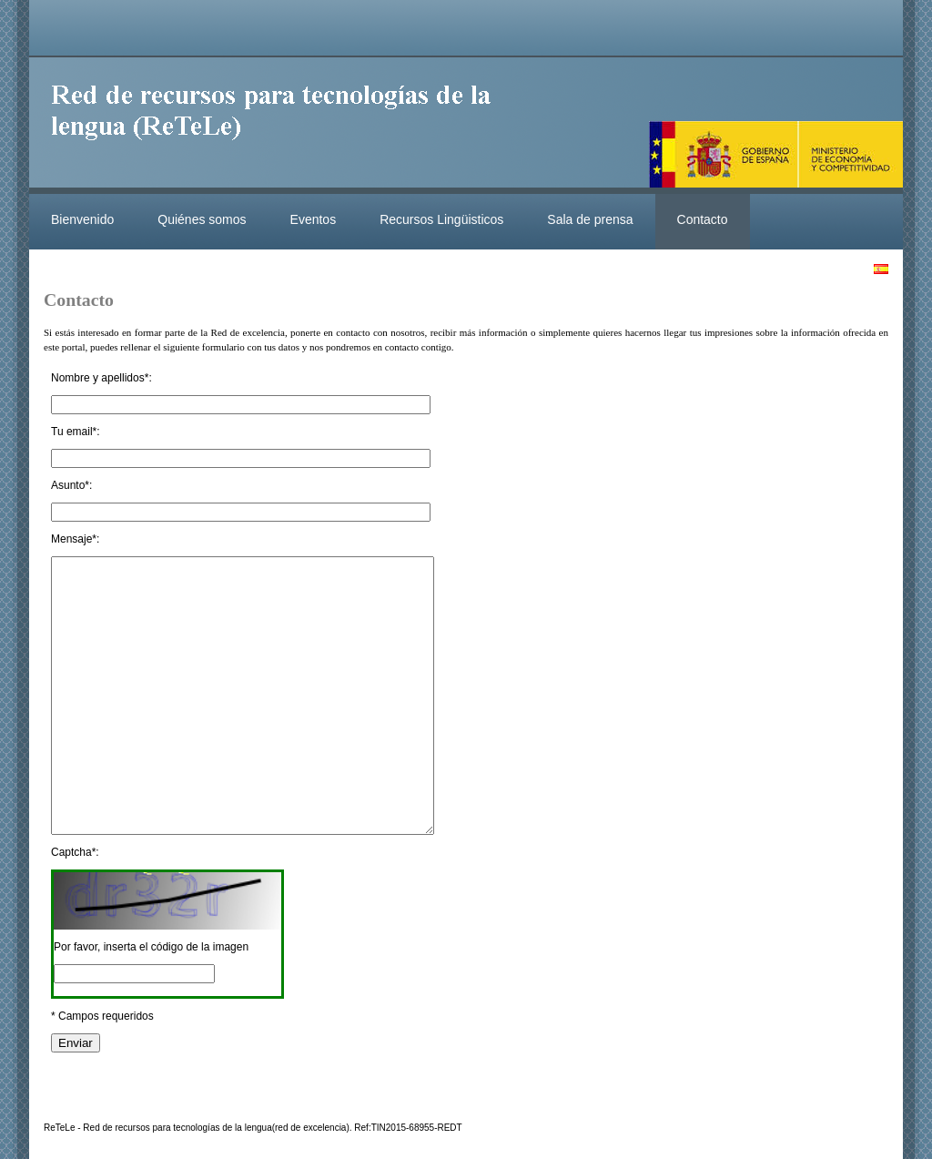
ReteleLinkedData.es (279, 125)
